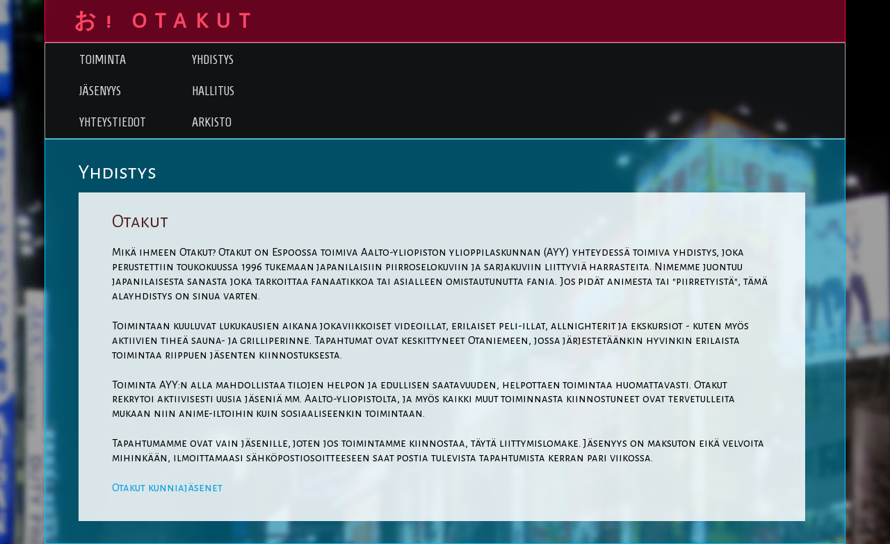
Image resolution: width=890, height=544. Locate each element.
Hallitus (213, 90)
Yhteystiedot (112, 122)
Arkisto (212, 122)
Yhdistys (213, 59)
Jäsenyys (100, 90)
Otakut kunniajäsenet (167, 487)
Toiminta (102, 59)
